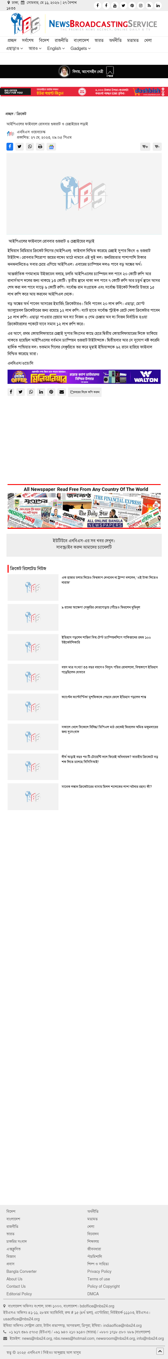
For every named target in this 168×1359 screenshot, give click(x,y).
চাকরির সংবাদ (16, 1241)
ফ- (157, 146)
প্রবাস (10, 1264)
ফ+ (145, 146)
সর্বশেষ (27, 40)
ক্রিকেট (21, 113)
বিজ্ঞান (11, 1256)
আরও (33, 48)
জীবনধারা (94, 1249)
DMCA (93, 1294)
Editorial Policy (19, 1294)
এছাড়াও (12, 48)
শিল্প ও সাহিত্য (98, 1264)
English (54, 48)
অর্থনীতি (115, 40)
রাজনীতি (61, 40)
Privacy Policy (99, 1271)
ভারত (99, 40)
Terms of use (98, 1279)
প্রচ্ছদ (12, 40)
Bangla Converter (21, 1271)
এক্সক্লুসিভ (13, 1249)
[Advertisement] (84, 862)
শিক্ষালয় (93, 1241)
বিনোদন (93, 1234)
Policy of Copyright (103, 1286)
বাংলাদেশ (81, 40)
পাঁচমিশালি (94, 1256)
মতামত (133, 40)
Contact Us (16, 1286)
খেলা (148, 40)
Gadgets (79, 48)
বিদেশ (44, 40)
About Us (14, 1279)
